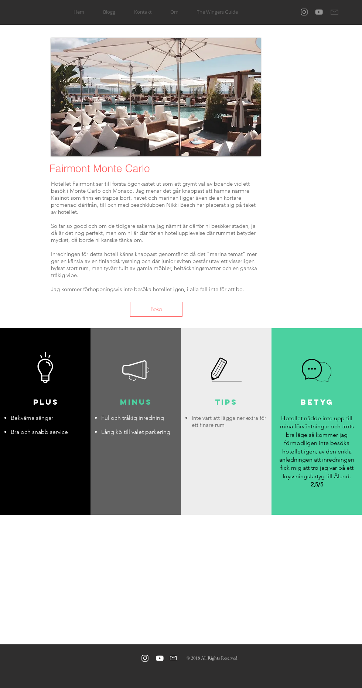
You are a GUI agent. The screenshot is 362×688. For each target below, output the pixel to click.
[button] (156, 97)
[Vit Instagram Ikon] (145, 658)
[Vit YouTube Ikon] (159, 658)
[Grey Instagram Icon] (304, 12)
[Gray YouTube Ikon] (319, 12)
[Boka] (156, 309)
